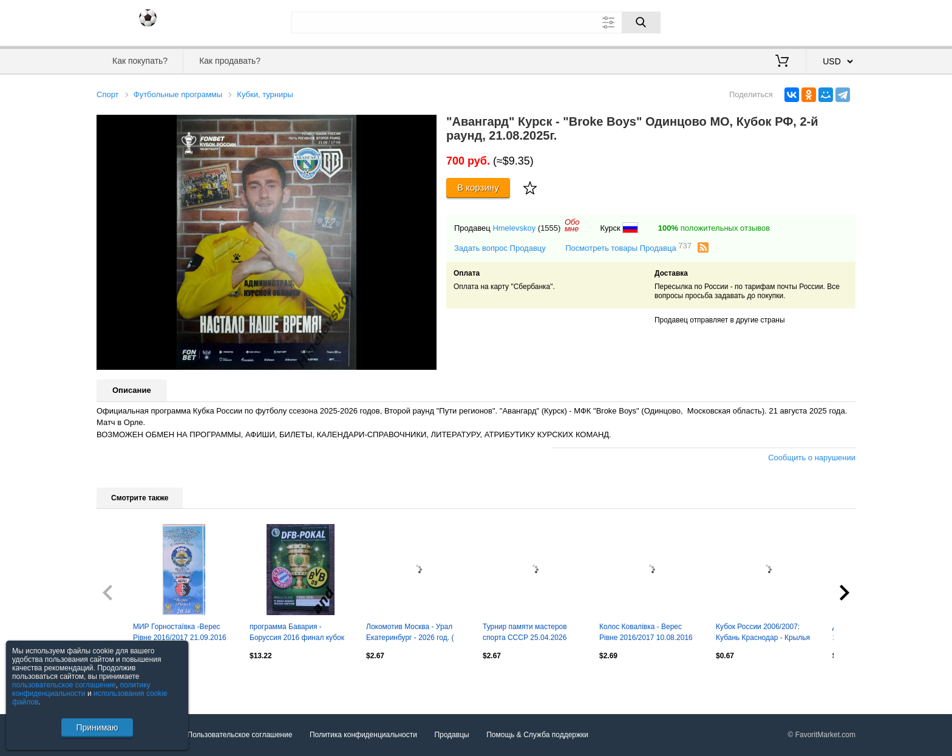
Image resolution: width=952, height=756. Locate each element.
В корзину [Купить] (478, 187)
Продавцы (451, 734)
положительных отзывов (714, 228)
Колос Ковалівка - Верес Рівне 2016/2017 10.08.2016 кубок (646, 633)
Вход (784, 21)
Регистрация (830, 21)
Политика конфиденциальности (363, 734)
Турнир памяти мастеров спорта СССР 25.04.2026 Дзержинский (525, 633)
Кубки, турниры (265, 94)
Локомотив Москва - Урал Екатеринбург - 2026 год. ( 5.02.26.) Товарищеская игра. (415, 633)
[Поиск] (641, 22)
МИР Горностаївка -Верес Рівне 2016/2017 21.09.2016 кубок (179, 633)
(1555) (549, 228)
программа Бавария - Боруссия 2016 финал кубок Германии (297, 633)
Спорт (108, 94)
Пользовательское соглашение (240, 734)
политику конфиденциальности (81, 689)
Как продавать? (229, 61)
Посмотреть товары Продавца (628, 247)
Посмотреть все (123, 682)
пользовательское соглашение (64, 685)
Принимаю (97, 727)
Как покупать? (140, 61)
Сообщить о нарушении (811, 457)
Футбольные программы (178, 94)
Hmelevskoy (514, 228)
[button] (425, 125)
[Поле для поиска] (476, 22)
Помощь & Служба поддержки (537, 734)
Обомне (572, 225)
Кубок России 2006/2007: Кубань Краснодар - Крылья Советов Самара (763, 633)
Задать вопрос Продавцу (500, 248)
